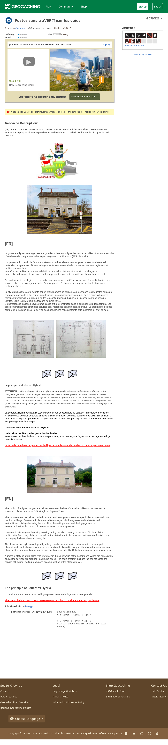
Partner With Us (8, 696)
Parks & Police (60, 696)
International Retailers (118, 696)
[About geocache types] (9, 20)
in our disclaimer (101, 111)
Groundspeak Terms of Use (91, 733)
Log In (157, 6)
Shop (84, 6)
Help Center (158, 691)
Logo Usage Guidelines (65, 691)
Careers (4, 691)
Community (66, 6)
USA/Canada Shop (115, 691)
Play (48, 6)
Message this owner (42, 28)
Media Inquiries (160, 696)
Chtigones (20, 28)
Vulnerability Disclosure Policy (68, 702)
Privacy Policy (114, 733)
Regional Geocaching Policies (15, 707)
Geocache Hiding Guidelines (15, 702)
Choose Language (26, 719)
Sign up (143, 6)
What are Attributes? (134, 45)
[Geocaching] (22, 6)
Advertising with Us (143, 54)
